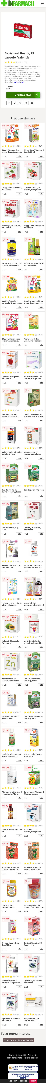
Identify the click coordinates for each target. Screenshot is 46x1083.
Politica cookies (31, 1057)
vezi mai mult (18, 82)
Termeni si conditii (17, 1055)
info (19, 156)
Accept (33, 1080)
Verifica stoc (27, 95)
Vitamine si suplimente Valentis (18, 1040)
